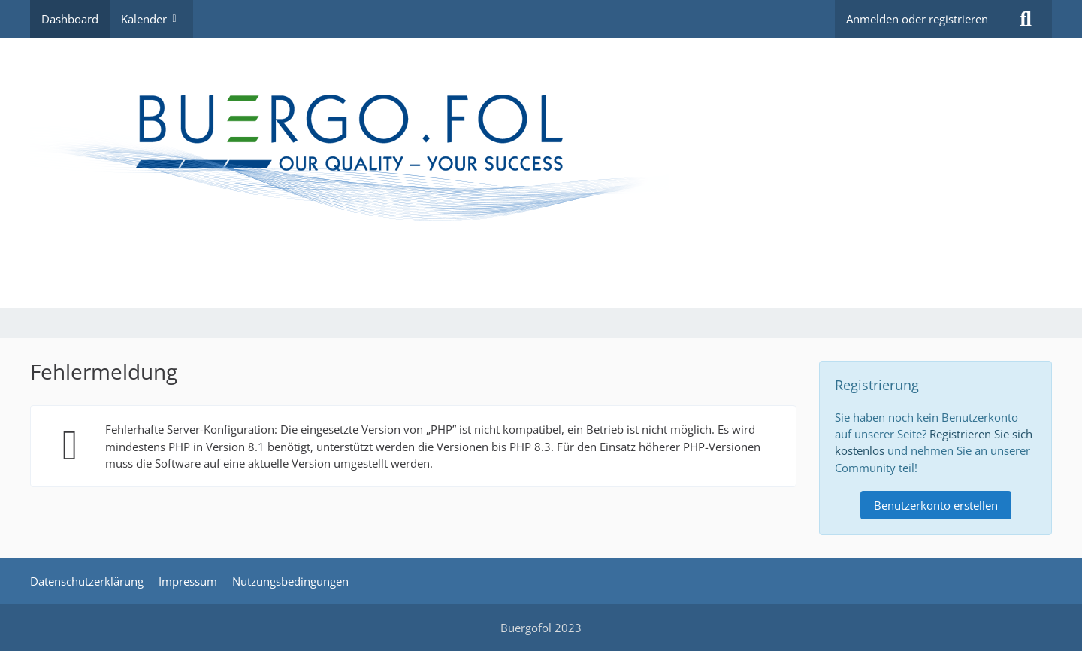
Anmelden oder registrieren (917, 18)
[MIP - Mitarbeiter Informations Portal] (541, 173)
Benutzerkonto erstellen (936, 505)
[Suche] (1025, 19)
